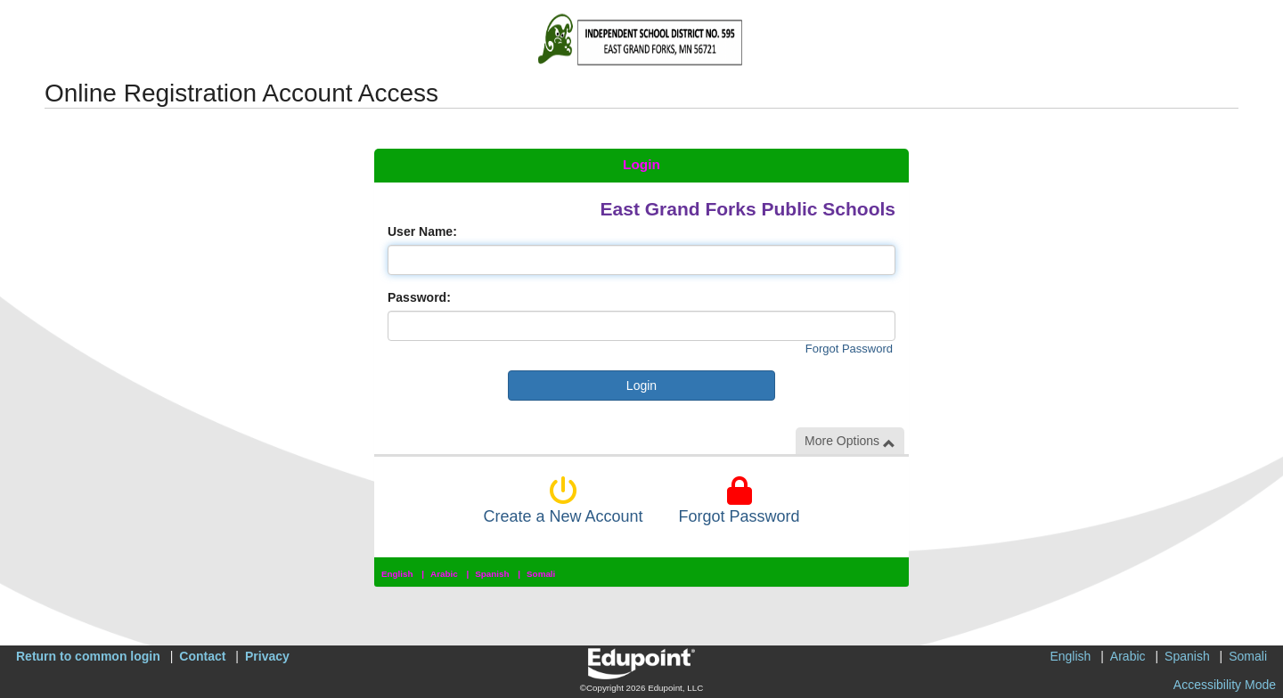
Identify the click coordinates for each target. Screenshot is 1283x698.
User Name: (422, 231)
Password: (419, 297)
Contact (202, 656)
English (397, 574)
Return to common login (88, 656)
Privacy (267, 656)
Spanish (492, 574)
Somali (541, 574)
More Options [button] (850, 441)
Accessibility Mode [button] (1224, 685)
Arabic (444, 574)
